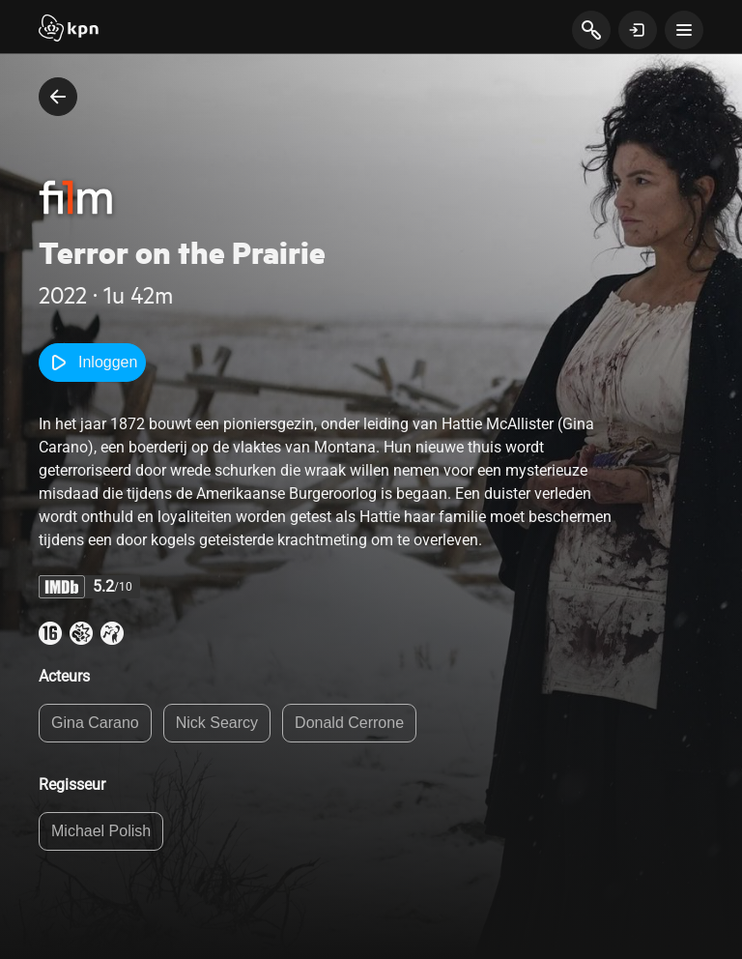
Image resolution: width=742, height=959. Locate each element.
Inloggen (92, 362)
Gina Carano (95, 722)
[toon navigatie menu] (684, 30)
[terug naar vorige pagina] (58, 96)
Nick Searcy (217, 722)
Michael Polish (101, 831)
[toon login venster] (637, 30)
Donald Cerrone (349, 722)
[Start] (68, 30)
